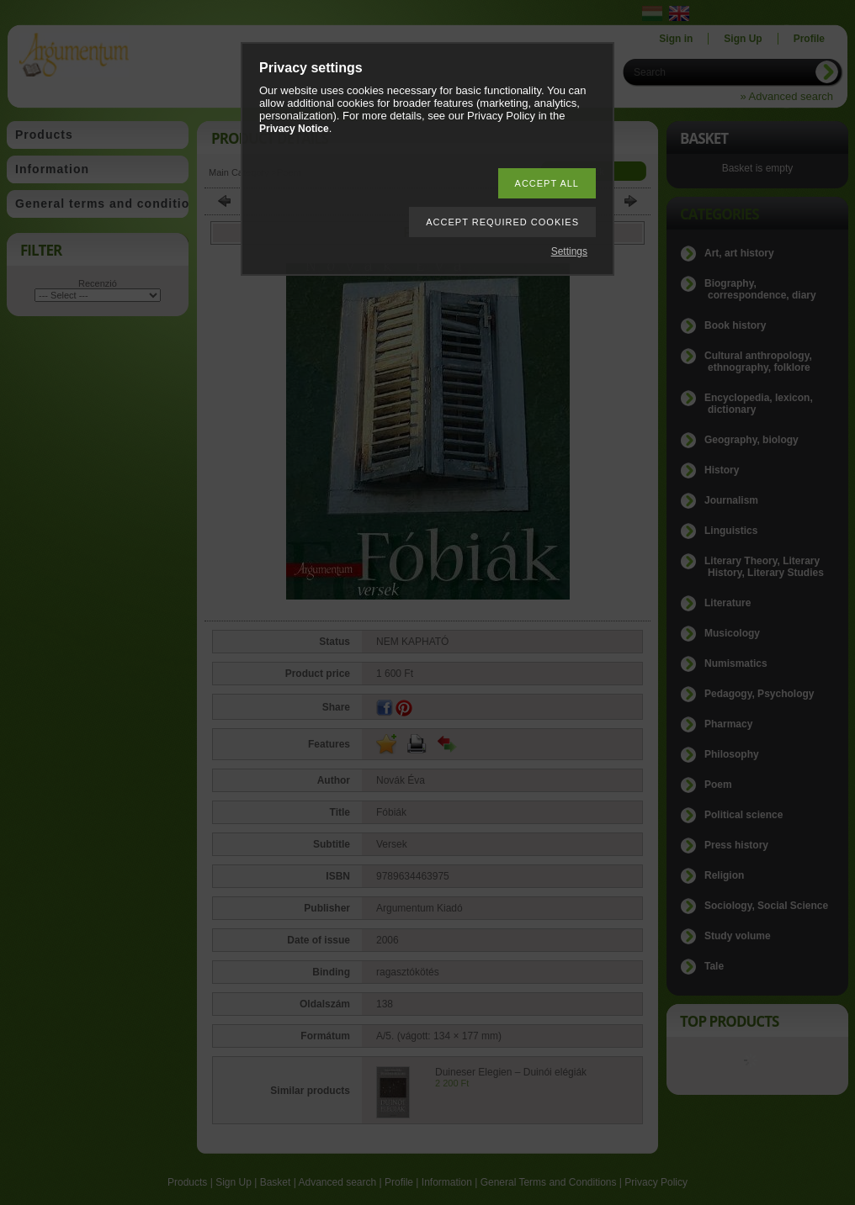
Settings (569, 251)
